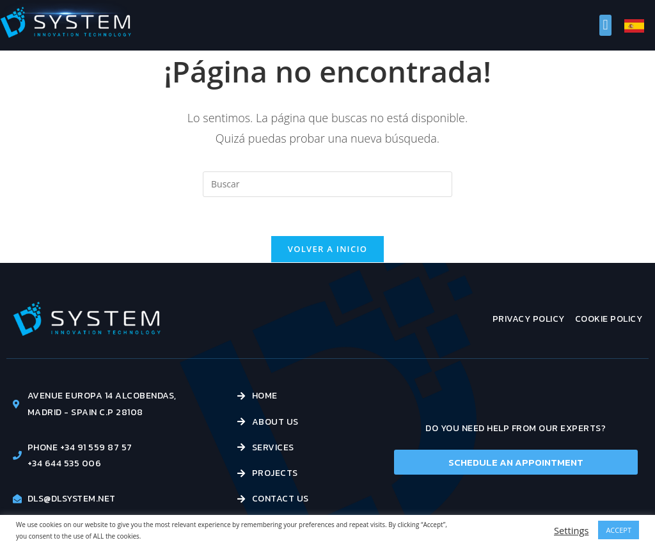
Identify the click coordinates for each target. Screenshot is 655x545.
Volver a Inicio (327, 249)
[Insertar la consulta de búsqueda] (327, 184)
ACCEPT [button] (618, 530)
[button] (605, 25)
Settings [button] (571, 530)
